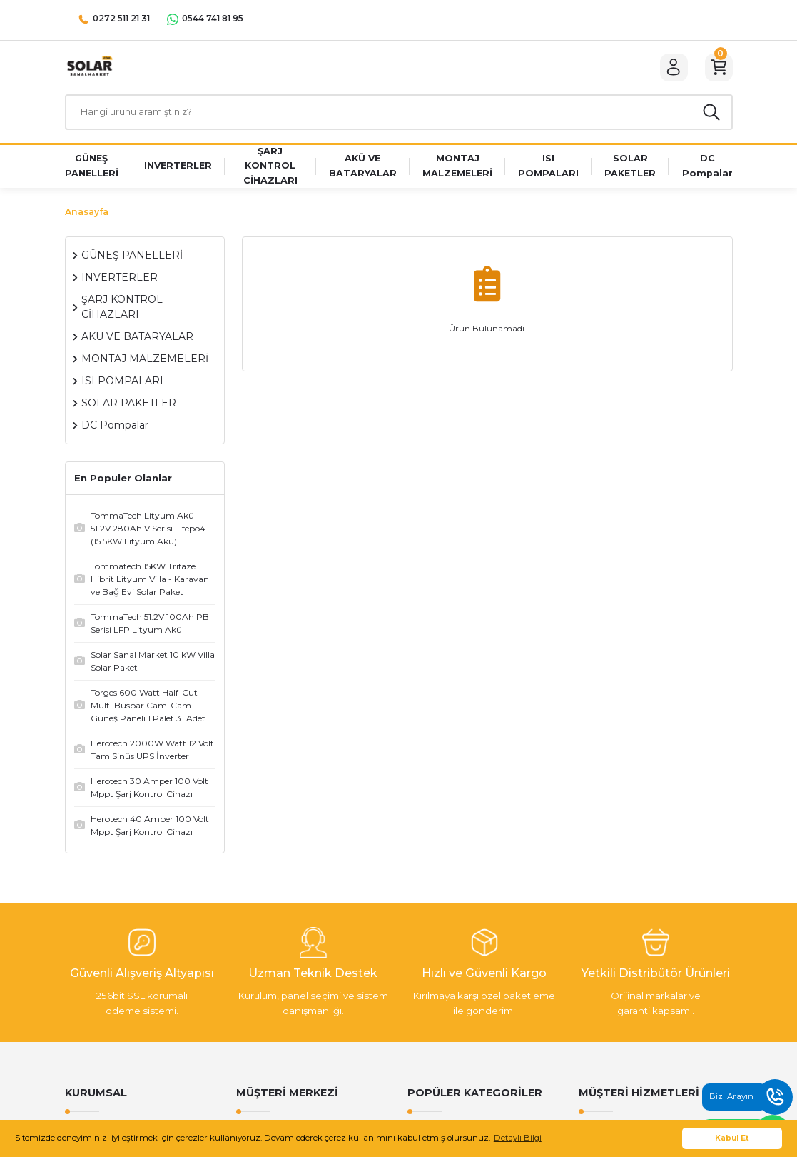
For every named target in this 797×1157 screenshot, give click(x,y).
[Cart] (717, 69)
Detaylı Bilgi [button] (518, 1138)
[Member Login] (668, 69)
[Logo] (89, 69)
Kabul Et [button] (732, 1138)
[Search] (399, 117)
